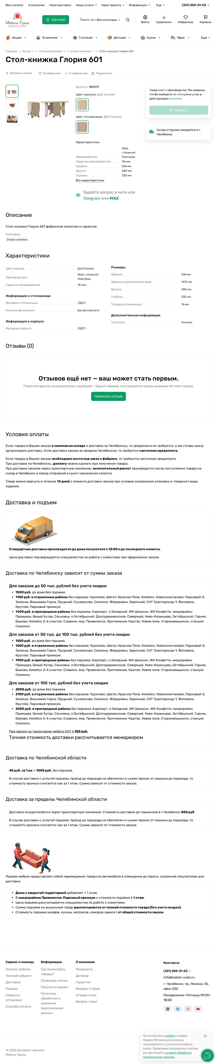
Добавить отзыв (21, 73)
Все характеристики (90, 180)
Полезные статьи (54, 980)
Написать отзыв (108, 396)
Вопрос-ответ (87, 1002)
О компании (36, 5)
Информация (138, 5)
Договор (82, 976)
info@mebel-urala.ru (179, 977)
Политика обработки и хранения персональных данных (52, 1003)
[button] (82, 104)
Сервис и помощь (20, 962)
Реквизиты (84, 969)
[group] (48, 106)
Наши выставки (60, 5)
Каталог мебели (18, 969)
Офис (178, 37)
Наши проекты (111, 5)
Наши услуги (85, 5)
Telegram (91, 198)
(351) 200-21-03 (194, 5)
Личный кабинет (19, 976)
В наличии (47, 37)
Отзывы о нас (86, 995)
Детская (116, 37)
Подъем (12, 989)
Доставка (13, 982)
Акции (13, 37)
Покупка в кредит (55, 987)
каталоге (175, 98)
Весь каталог (14, 5)
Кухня (148, 37)
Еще (159, 5)
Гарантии (83, 982)
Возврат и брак (88, 989)
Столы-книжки (17, 239)
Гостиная (83, 37)
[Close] (205, 1036)
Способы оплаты (18, 1006)
